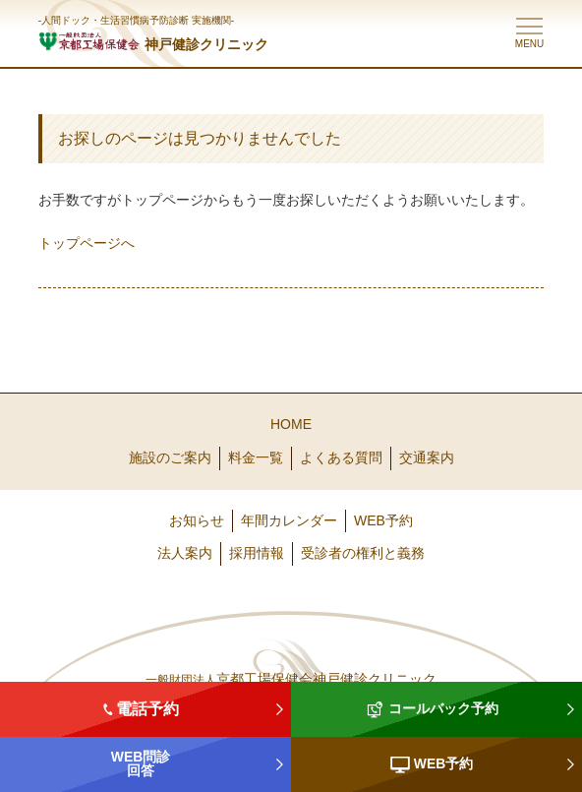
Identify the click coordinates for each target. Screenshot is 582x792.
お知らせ (196, 520)
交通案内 (426, 457)
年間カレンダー (289, 520)
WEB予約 (383, 520)
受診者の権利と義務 (363, 553)
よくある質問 (341, 457)
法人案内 (184, 553)
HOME (291, 424)
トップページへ (86, 243)
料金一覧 (255, 457)
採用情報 (256, 553)
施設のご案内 (170, 457)
